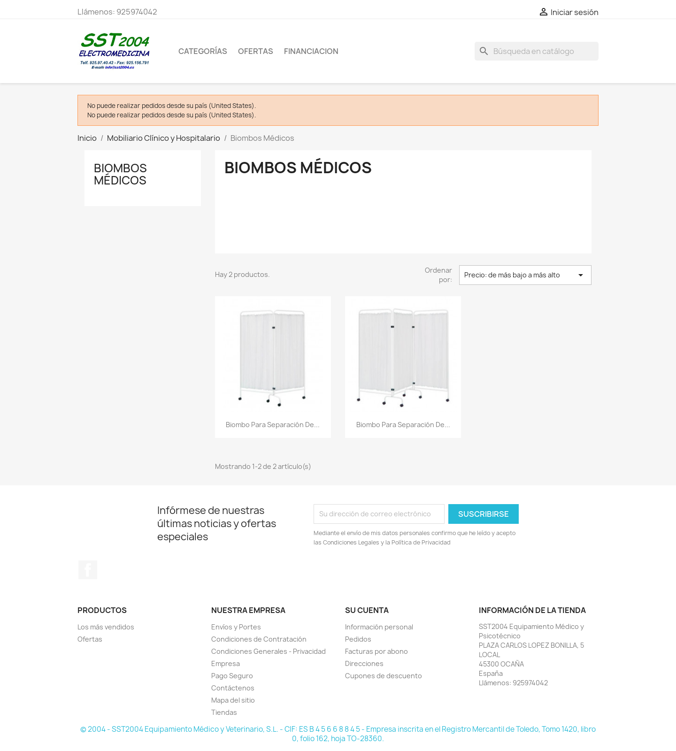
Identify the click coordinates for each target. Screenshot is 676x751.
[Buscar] (537, 51)
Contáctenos (232, 687)
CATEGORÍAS (202, 51)
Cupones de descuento (383, 675)
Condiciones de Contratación (259, 639)
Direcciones (364, 663)
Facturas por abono (376, 651)
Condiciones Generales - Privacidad (268, 651)
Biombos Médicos (120, 174)
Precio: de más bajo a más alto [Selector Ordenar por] (525, 275)
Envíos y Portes (236, 626)
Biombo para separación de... (273, 424)
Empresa (225, 663)
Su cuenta (367, 610)
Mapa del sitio (233, 700)
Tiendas (224, 712)
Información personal (379, 626)
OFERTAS (255, 51)
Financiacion (311, 51)
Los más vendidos (105, 626)
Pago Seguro (232, 675)
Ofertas (89, 639)
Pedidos (358, 639)
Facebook (87, 569)
